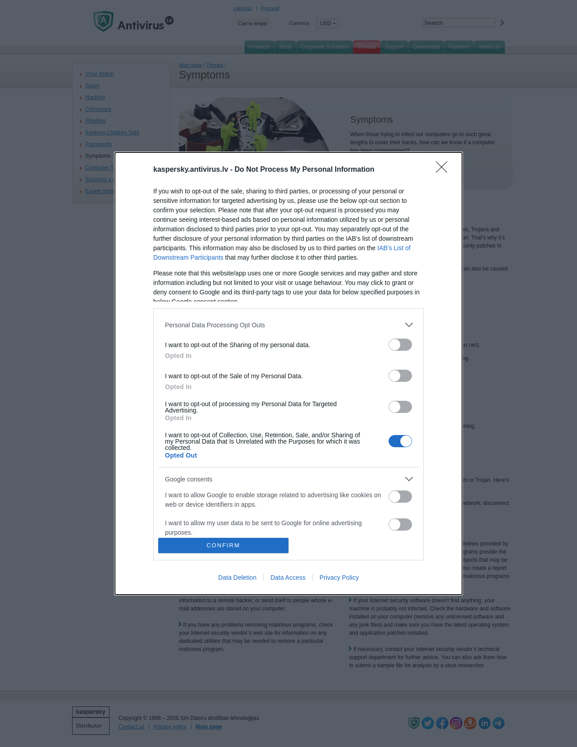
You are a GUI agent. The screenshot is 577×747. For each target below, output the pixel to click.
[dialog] (288, 373)
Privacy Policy (339, 577)
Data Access (288, 577)
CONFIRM (223, 544)
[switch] (400, 345)
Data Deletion (237, 577)
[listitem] (288, 325)
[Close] (444, 170)
